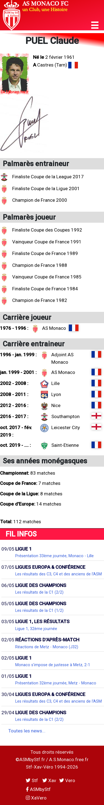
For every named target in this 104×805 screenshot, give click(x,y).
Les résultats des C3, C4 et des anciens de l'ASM (58, 574)
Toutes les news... (26, 731)
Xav (49, 780)
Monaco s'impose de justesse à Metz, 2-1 (52, 665)
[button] (94, 25)
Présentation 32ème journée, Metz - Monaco (55, 683)
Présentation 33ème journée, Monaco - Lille (54, 556)
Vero (67, 780)
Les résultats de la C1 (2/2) (39, 592)
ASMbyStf (38, 789)
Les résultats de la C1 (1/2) (39, 610)
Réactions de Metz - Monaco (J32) (46, 647)
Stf (32, 780)
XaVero (36, 798)
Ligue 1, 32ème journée (36, 628)
